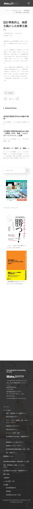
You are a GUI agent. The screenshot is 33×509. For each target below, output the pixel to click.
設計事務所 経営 (16, 10)
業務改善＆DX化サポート (13, 426)
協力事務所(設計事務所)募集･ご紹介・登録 (18, 449)
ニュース (8, 139)
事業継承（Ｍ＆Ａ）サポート (14, 446)
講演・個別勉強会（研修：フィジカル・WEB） (14, 466)
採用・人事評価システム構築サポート (16, 413)
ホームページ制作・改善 (13, 433)
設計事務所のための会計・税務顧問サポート (17, 437)
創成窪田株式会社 (9, 33)
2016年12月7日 (18, 33)
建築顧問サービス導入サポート (14, 442)
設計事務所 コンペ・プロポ (18, 139)
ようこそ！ (6, 407)
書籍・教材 (6, 474)
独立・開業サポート (11, 453)
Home (7, 10)
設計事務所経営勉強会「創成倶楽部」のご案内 (16, 461)
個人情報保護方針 (11, 488)
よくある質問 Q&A (9, 481)
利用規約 (8, 491)
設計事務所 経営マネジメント (21, 158)
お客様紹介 (6, 478)
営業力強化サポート (11, 429)
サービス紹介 (7, 410)
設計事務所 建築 (10, 156)
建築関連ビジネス (8, 456)
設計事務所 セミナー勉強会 (13, 122)
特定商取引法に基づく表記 (13, 495)
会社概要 (5, 485)
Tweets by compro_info (10, 208)
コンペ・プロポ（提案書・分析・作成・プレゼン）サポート (17, 421)
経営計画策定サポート (12, 417)
